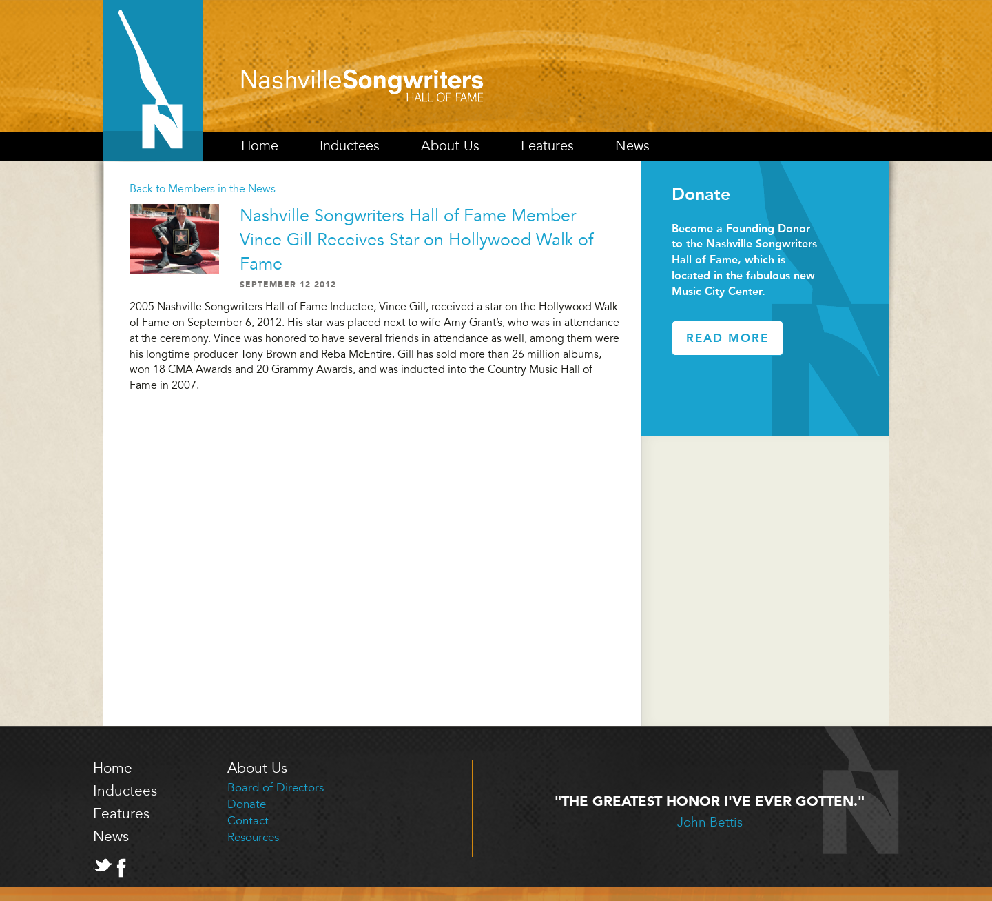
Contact (248, 820)
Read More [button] (727, 338)
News (632, 146)
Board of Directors (275, 787)
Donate (246, 804)
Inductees (350, 146)
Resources (253, 837)
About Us (450, 146)
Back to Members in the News (203, 189)
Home (259, 146)
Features (547, 146)
